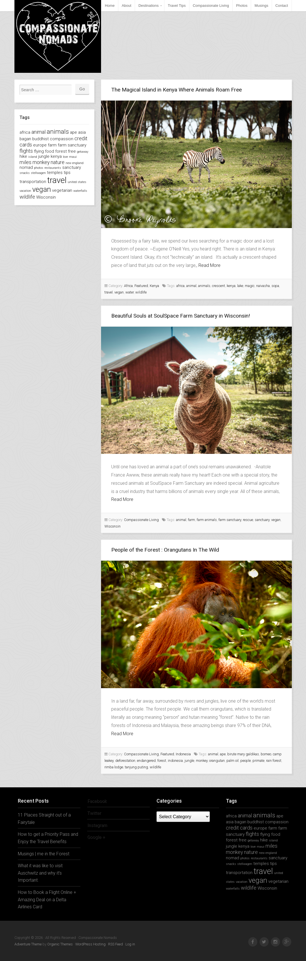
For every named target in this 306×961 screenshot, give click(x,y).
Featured (141, 286)
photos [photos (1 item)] (38, 168)
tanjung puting (136, 767)
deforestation (125, 760)
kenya (231, 286)
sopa (275, 286)
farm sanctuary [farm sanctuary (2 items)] (72, 145)
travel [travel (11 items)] (57, 180)
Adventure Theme (28, 944)
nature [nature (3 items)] (58, 162)
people (245, 760)
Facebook (97, 801)
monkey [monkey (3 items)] (41, 162)
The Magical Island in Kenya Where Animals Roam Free (176, 89)
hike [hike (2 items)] (23, 156)
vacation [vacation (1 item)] (25, 191)
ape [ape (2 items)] (73, 132)
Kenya (154, 286)
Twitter (94, 813)
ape (223, 754)
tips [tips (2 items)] (67, 172)
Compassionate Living (211, 5)
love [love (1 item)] (65, 157)
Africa (128, 286)
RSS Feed (115, 944)
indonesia (175, 760)
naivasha (263, 286)
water (129, 292)
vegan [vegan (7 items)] (41, 189)
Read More (209, 265)
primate (258, 760)
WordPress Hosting (90, 944)
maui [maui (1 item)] (73, 157)
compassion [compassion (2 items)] (61, 138)
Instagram (97, 825)
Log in (130, 944)
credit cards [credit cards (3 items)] (239, 828)
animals (204, 286)
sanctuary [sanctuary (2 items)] (71, 167)
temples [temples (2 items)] (55, 172)
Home (110, 5)
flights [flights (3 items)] (26, 151)
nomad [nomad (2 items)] (26, 167)
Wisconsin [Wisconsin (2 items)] (46, 197)
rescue (248, 520)
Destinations (148, 5)
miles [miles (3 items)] (25, 162)
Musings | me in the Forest (43, 853)
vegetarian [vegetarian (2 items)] (62, 190)
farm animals (207, 520)
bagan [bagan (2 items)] (25, 138)
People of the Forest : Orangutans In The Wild (165, 550)
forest (161, 760)
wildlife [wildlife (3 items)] (27, 197)
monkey (201, 760)
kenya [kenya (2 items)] (56, 156)
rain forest (273, 760)
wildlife (141, 292)
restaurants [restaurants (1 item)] (52, 168)
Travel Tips (177, 5)
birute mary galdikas (243, 754)
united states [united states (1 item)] (77, 182)
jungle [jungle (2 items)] (44, 156)
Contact (281, 5)
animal (191, 286)
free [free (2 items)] (72, 151)
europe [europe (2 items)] (40, 145)
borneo (266, 754)
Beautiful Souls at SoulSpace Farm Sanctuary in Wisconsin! (180, 315)
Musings (261, 5)
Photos (241, 5)
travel (108, 292)
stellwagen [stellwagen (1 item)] (38, 173)
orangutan (217, 760)
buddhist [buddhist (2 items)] (40, 138)
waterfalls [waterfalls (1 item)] (80, 191)
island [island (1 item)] (32, 157)
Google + (96, 837)
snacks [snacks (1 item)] (25, 173)
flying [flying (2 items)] (39, 151)
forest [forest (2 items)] (61, 151)
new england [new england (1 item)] (75, 163)
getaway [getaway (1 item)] (82, 152)
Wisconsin (112, 526)
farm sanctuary (230, 520)
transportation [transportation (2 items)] (33, 181)
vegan (119, 292)
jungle (189, 760)
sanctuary (262, 520)
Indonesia (183, 754)
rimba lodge (113, 767)
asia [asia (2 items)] (82, 132)
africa (180, 286)
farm (191, 520)
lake (240, 286)
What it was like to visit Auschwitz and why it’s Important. (40, 873)
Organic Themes (60, 944)
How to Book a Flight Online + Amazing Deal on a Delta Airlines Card (47, 899)
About (126, 5)
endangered (146, 760)
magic (249, 286)
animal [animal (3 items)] (38, 132)
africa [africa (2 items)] (25, 132)
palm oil (232, 760)
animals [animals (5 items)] (58, 131)
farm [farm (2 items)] (52, 145)
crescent (218, 286)
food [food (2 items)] (49, 151)
